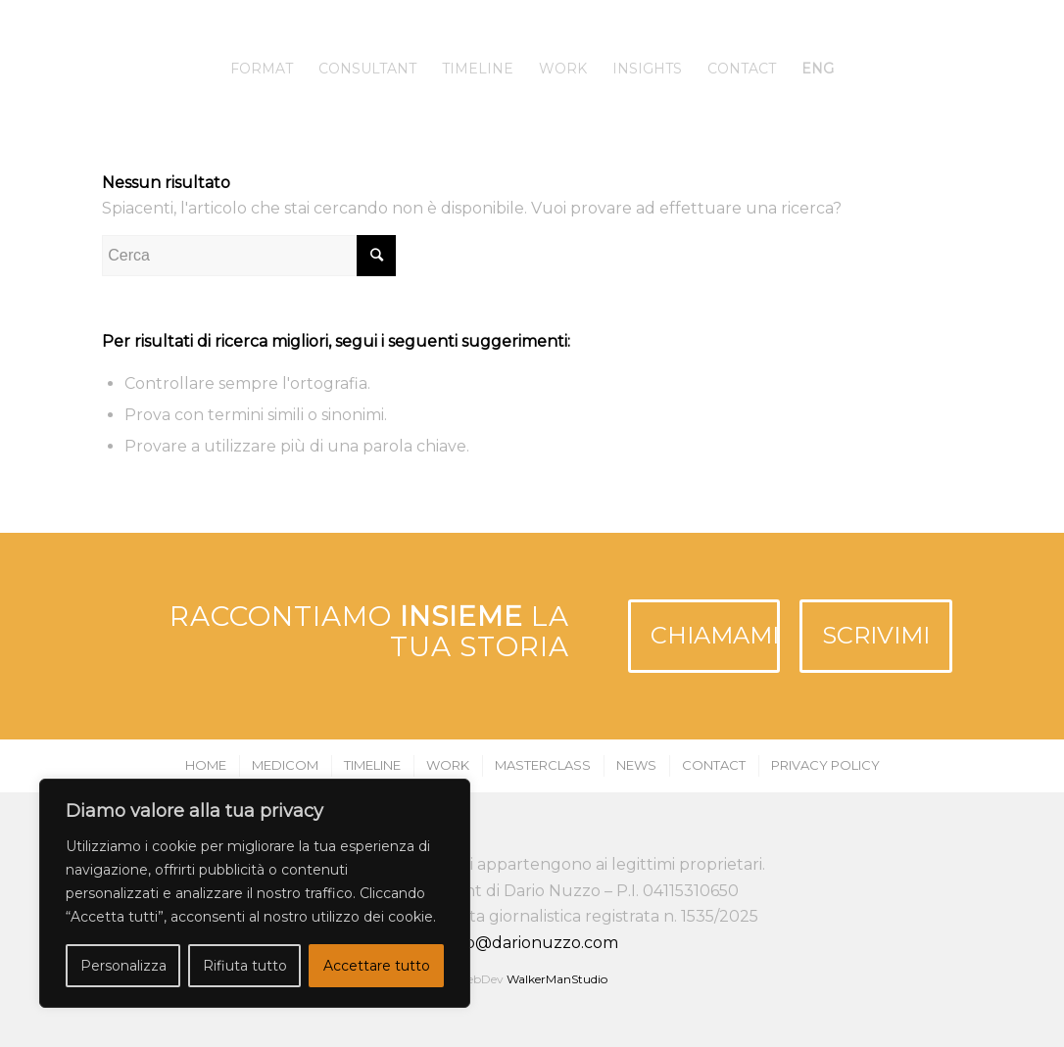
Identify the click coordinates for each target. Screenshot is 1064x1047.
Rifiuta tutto (245, 966)
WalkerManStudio (557, 979)
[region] (254, 893)
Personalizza (123, 966)
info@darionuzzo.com (532, 942)
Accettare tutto (376, 966)
